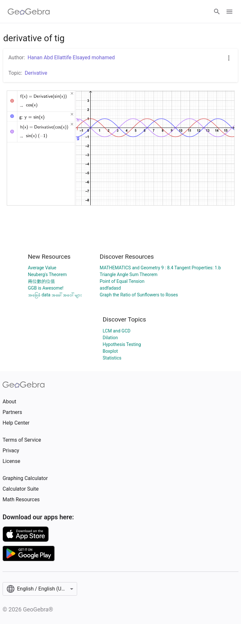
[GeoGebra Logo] (29, 11)
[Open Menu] (229, 11)
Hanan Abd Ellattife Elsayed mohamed (71, 57)
